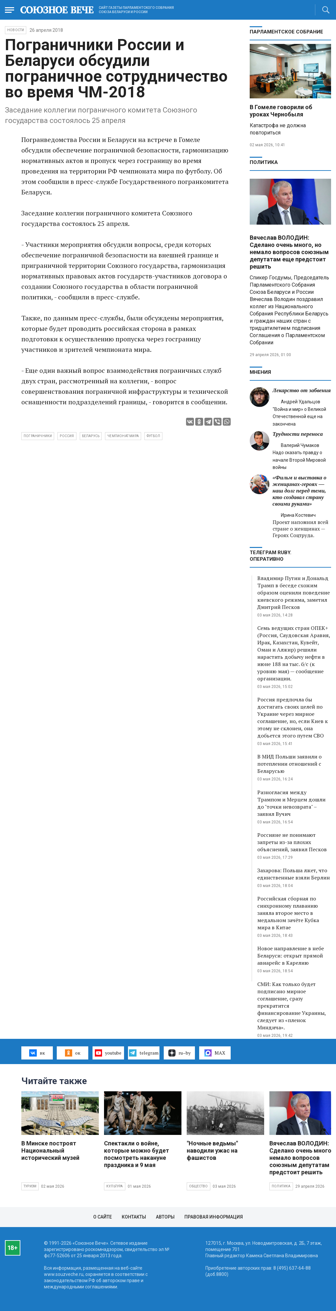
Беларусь (91, 436)
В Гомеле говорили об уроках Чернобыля (281, 111)
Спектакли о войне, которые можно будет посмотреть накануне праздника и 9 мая (136, 1154)
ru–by (179, 1053)
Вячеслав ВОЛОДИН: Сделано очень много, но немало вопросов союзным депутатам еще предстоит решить (289, 252)
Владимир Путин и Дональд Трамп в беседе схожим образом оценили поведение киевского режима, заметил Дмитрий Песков (293, 593)
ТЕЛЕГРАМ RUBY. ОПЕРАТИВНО (270, 556)
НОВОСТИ (15, 30)
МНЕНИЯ (260, 372)
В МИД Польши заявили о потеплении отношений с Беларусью (289, 764)
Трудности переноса (298, 434)
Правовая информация (213, 1217)
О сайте (102, 1217)
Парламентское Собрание (286, 32)
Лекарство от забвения (302, 390)
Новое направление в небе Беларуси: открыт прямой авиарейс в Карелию (290, 955)
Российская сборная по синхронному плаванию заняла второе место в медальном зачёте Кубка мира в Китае (288, 913)
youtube (108, 1053)
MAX (214, 1053)
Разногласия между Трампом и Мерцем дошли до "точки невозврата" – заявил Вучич (291, 803)
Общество (198, 1186)
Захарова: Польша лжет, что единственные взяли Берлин (293, 874)
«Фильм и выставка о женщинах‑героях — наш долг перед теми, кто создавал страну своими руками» (299, 490)
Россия (67, 436)
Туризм (30, 1186)
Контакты (134, 1217)
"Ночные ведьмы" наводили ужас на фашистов (212, 1150)
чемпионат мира (123, 436)
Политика (264, 162)
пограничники (38, 436)
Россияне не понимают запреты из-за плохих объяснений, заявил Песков (292, 842)
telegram (143, 1053)
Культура (114, 1186)
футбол (153, 436)
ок (72, 1053)
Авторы (165, 1217)
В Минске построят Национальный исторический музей (50, 1150)
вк (37, 1053)
